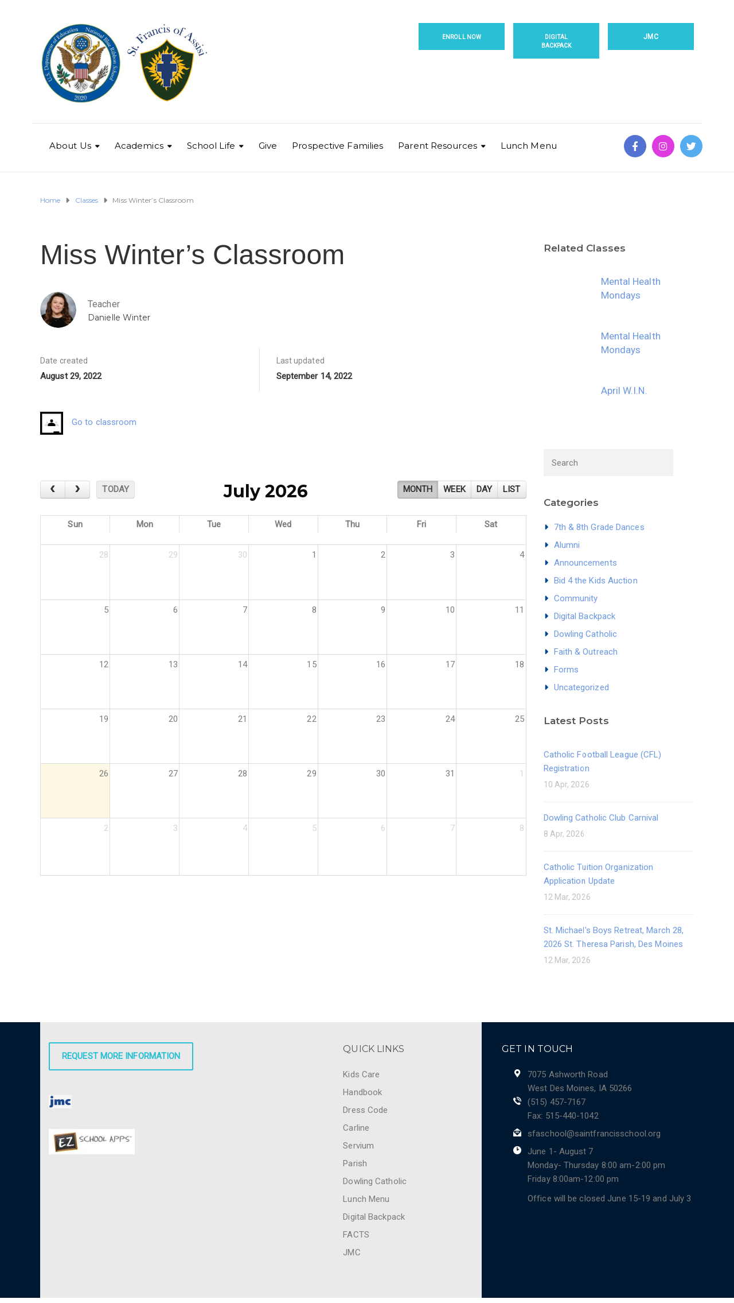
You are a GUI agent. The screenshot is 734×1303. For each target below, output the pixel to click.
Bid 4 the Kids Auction (596, 580)
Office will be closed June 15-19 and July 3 (609, 1198)
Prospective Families (337, 145)
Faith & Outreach (586, 652)
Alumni (567, 545)
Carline (356, 1128)
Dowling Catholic (586, 634)
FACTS (356, 1234)
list (511, 489)
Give (268, 145)
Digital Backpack (556, 41)
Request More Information (121, 1056)
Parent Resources (437, 145)
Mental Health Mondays (631, 288)
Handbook (362, 1092)
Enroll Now (461, 37)
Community (576, 598)
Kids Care (361, 1074)
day (484, 489)
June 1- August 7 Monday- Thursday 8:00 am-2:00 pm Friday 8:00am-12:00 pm (596, 1165)
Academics (139, 145)
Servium (358, 1145)
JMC (650, 37)
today (115, 489)
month (418, 489)
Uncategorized (581, 687)
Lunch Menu (529, 145)
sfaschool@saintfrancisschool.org (594, 1133)
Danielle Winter (119, 317)
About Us (70, 145)
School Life (211, 145)
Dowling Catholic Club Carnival (601, 818)
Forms (566, 669)
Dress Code (365, 1110)
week (454, 489)
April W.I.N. (624, 390)
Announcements (585, 563)
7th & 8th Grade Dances (599, 527)
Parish (355, 1163)
